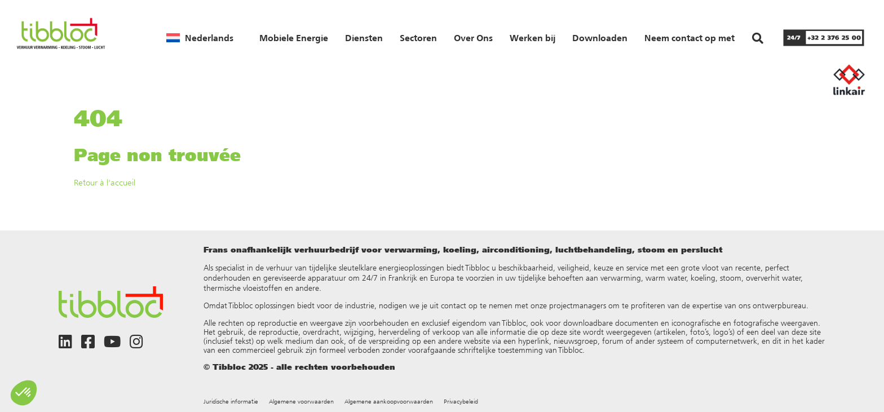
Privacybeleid (461, 401)
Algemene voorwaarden (301, 401)
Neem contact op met (689, 37)
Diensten (364, 37)
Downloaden (599, 37)
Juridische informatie (231, 401)
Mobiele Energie (293, 37)
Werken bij (532, 37)
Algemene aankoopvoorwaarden (388, 401)
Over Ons (473, 37)
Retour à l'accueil (104, 182)
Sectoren (418, 37)
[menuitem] (200, 38)
